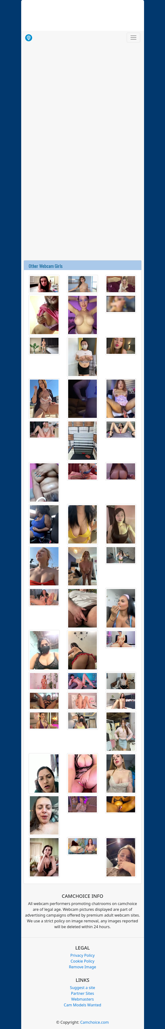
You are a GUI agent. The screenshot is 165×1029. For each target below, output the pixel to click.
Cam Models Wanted (82, 1005)
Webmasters (82, 999)
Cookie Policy (82, 961)
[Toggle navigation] (133, 37)
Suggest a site (82, 987)
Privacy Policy (82, 955)
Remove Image (82, 967)
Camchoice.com (94, 1022)
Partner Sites (82, 993)
